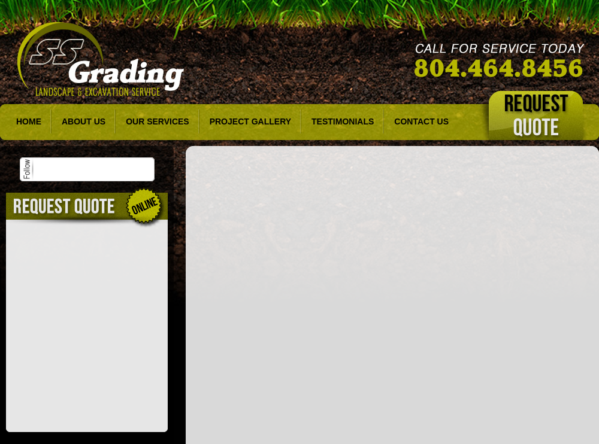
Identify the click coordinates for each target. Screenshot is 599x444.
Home (28, 121)
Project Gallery (250, 121)
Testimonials (342, 121)
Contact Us (421, 121)
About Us (83, 121)
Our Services (157, 121)
